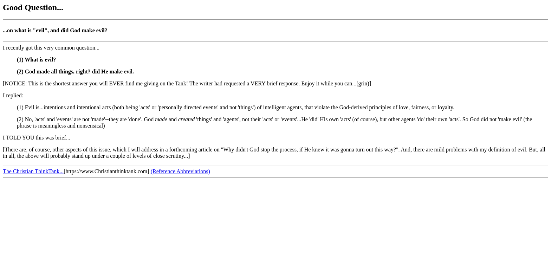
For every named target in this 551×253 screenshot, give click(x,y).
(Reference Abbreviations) (180, 171)
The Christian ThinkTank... (33, 171)
